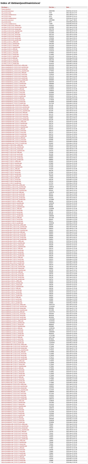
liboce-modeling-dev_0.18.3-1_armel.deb (12, 371)
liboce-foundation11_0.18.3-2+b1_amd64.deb (14, 399)
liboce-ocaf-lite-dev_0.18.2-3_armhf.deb (12, 259)
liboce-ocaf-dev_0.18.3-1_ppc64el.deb (12, 283)
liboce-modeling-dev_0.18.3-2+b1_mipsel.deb (14, 348)
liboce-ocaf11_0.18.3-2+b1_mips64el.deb (13, 150)
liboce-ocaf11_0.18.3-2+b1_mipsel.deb (12, 148)
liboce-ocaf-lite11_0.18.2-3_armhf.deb (12, 219)
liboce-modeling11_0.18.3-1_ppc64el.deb (13, 322)
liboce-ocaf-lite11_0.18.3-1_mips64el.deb (12, 206)
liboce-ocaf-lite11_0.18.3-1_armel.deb (12, 212)
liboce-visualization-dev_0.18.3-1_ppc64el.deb (14, 123)
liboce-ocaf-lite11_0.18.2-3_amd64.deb (12, 223)
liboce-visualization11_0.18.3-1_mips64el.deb (14, 87)
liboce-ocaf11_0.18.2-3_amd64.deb (11, 183)
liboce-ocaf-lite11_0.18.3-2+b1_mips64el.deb (14, 190)
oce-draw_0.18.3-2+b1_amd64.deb (11, 40)
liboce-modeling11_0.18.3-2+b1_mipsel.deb (13, 308)
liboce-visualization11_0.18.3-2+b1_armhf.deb (14, 74)
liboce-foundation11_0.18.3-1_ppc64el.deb (13, 402)
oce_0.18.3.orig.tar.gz (7, 11)
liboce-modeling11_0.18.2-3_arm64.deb (12, 341)
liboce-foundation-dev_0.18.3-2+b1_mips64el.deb (15, 429)
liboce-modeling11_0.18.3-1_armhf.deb (12, 330)
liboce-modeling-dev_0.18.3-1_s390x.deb (13, 360)
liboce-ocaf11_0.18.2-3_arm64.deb (11, 181)
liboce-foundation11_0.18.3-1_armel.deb (12, 411)
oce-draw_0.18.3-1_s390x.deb (9, 41)
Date (67, 7)
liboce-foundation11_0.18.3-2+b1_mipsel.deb (14, 388)
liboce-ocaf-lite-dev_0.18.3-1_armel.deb (12, 252)
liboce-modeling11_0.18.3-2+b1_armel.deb (13, 315)
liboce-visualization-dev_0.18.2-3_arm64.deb (13, 141)
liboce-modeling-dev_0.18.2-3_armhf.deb (12, 379)
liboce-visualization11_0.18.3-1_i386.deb (12, 89)
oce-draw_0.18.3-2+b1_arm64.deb (11, 38)
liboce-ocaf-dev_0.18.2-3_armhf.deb (11, 299)
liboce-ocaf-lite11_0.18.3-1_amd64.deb (12, 215)
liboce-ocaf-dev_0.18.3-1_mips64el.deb (12, 286)
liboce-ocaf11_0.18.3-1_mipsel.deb (11, 165)
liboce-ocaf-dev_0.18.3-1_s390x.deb (11, 281)
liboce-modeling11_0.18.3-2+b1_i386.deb (13, 312)
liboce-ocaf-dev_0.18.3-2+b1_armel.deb (12, 275)
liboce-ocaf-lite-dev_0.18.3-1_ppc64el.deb (13, 243)
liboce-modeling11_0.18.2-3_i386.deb (11, 337)
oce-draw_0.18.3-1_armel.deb (9, 52)
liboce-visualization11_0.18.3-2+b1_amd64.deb (14, 80)
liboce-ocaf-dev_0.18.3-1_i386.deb (11, 288)
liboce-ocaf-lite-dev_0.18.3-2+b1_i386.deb (13, 232)
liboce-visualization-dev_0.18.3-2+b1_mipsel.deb (15, 109)
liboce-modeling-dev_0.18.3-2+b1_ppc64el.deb (14, 346)
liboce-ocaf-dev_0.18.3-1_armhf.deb (11, 290)
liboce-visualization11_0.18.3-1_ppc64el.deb (13, 83)
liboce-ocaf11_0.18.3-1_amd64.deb (11, 176)
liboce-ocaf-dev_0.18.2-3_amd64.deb (11, 302)
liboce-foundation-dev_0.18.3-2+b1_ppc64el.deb (14, 426)
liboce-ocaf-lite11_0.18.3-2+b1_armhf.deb (13, 194)
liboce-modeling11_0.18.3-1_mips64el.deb (13, 326)
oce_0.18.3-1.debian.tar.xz (8, 18)
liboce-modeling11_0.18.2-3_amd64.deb (12, 342)
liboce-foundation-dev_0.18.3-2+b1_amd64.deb (14, 438)
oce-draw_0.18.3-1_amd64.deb (10, 56)
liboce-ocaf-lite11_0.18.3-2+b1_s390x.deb (13, 185)
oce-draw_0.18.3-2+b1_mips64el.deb (11, 31)
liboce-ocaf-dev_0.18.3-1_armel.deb (11, 292)
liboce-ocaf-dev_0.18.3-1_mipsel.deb (11, 284)
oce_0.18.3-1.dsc (6, 16)
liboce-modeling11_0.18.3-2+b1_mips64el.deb (14, 310)
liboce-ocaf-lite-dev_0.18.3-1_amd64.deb (12, 255)
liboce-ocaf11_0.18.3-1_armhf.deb (11, 170)
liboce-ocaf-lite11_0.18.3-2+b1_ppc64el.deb (13, 186)
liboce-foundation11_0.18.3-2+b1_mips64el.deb (14, 389)
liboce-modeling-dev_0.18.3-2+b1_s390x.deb (14, 344)
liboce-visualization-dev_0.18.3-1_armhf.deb (13, 130)
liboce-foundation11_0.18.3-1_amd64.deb (13, 415)
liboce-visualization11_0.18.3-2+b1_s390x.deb (14, 65)
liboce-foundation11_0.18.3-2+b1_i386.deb (13, 391)
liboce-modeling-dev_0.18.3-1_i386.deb (12, 368)
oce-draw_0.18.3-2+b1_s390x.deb (11, 25)
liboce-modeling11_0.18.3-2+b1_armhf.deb (13, 313)
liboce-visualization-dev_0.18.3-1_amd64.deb (14, 136)
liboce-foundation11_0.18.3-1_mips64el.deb (13, 406)
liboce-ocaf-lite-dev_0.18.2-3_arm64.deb (12, 261)
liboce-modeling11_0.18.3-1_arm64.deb (12, 333)
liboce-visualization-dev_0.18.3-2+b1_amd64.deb (15, 119)
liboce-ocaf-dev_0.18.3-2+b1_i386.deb (12, 272)
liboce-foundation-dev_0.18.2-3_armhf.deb (13, 458)
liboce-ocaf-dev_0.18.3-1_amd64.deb (11, 295)
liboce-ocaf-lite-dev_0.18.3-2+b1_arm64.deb (13, 237)
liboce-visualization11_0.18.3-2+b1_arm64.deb (14, 78)
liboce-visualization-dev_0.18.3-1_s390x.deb (13, 121)
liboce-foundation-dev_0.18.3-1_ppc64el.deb (13, 442)
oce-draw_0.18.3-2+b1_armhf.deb (10, 34)
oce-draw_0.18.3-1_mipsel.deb (10, 45)
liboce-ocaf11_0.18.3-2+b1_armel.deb (12, 156)
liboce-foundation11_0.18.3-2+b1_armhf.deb (13, 393)
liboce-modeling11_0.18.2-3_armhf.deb (12, 339)
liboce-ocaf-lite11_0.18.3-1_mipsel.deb (12, 205)
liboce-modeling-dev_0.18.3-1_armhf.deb (12, 370)
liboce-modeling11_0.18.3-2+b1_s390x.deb (13, 304)
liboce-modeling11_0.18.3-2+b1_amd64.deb (13, 319)
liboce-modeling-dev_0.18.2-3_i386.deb (12, 377)
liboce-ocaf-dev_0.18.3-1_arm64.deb (11, 293)
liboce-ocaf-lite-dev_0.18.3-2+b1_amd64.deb (13, 239)
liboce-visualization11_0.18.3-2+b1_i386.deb (13, 72)
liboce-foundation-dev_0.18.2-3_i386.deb (12, 457)
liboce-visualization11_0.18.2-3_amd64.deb (13, 103)
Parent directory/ (6, 9)
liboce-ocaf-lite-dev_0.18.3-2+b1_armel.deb (13, 235)
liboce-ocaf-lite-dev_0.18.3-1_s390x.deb (12, 241)
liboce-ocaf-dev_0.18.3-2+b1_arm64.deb (12, 277)
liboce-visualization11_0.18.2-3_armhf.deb (13, 99)
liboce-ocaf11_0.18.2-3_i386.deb (10, 177)
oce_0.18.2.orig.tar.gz (7, 20)
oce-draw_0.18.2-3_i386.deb (9, 58)
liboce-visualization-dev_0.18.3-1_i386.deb (13, 128)
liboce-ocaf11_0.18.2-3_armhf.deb (11, 179)
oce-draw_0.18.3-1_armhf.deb (9, 51)
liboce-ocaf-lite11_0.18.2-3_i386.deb (11, 217)
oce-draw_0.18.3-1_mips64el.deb (10, 47)
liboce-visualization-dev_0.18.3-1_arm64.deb (13, 134)
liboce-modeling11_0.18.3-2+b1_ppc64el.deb (14, 306)
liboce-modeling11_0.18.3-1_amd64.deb (12, 335)
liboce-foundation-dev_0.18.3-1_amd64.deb (13, 455)
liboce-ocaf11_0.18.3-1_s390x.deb (11, 161)
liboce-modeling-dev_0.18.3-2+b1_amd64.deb (14, 359)
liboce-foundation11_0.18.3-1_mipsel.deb (13, 404)
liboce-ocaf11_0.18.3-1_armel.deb (11, 172)
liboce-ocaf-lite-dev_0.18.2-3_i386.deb (12, 257)
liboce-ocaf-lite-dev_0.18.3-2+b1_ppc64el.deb (14, 226)
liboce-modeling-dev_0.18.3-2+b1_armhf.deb (13, 353)
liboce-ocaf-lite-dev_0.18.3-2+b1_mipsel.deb (13, 228)
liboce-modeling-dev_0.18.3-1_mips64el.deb (13, 366)
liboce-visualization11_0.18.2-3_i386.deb (12, 98)
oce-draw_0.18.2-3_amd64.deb (10, 63)
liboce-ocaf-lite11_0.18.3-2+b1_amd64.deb (13, 199)
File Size (51, 7)
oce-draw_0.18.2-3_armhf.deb (9, 60)
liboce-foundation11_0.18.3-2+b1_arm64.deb (14, 397)
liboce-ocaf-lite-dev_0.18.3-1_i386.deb (12, 248)
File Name (4, 7)
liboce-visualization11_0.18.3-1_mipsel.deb (13, 85)
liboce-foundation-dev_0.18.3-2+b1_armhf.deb (14, 433)
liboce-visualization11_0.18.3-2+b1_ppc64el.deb (14, 67)
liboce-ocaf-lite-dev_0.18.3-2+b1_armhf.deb (13, 234)
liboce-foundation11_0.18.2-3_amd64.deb (13, 422)
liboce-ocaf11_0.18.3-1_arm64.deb (11, 174)
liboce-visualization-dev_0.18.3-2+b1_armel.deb (14, 116)
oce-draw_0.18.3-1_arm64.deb (10, 54)
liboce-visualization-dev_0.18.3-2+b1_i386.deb (14, 112)
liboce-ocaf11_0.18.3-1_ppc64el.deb (11, 163)
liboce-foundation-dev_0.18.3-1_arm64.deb (13, 453)
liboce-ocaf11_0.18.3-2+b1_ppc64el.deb (12, 147)
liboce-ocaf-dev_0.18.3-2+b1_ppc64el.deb (13, 266)
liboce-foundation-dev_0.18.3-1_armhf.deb (13, 449)
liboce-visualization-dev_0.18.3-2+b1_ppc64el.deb (15, 107)
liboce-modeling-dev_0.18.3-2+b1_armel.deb (13, 355)
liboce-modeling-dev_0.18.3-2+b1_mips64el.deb (14, 350)
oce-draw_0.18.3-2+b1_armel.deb (10, 36)
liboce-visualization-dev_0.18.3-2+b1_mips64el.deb (15, 110)
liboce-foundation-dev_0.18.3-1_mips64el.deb (14, 446)
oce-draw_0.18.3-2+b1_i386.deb (10, 32)
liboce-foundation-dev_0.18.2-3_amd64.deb (13, 462)
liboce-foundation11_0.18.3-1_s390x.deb (12, 400)
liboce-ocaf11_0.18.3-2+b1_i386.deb (11, 152)
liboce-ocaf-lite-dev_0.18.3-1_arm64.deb (12, 254)
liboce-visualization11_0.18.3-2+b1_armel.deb (14, 76)
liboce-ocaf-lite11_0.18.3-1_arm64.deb (12, 214)
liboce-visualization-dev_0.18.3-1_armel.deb (13, 132)
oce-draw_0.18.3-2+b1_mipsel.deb (11, 29)
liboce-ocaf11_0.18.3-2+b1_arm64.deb (12, 157)
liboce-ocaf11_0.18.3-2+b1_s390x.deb (12, 145)
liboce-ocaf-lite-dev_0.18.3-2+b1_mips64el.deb (14, 230)
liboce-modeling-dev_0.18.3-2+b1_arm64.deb (14, 357)
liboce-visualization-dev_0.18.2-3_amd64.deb (14, 143)
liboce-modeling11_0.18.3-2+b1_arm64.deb (13, 317)
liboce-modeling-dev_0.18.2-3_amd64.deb (13, 382)
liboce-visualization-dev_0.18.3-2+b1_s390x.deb (14, 105)
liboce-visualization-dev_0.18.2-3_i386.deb (13, 138)
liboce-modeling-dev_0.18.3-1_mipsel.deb (13, 364)
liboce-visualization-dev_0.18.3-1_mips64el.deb (14, 127)
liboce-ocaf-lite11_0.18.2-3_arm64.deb (12, 221)
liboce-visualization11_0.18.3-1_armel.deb (13, 92)
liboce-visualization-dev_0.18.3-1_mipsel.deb (13, 125)
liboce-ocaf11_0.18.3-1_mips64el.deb (11, 167)
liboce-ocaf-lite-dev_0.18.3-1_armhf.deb (12, 250)
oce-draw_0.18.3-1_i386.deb (9, 49)
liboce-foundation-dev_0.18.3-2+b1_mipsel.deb (14, 428)
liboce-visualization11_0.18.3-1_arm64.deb (13, 94)
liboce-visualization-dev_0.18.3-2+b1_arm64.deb (15, 118)
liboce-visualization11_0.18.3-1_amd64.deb (13, 96)
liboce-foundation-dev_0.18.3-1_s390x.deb (13, 440)
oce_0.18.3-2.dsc (6, 12)
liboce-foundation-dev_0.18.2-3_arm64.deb (13, 460)
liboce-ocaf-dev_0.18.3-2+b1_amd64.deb (12, 279)
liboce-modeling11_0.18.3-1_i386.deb (11, 328)
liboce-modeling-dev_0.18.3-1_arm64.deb (13, 373)
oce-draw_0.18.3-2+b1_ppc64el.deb (11, 27)
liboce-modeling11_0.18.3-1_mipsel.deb (12, 324)
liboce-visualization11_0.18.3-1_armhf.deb (13, 90)
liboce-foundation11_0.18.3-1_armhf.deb (12, 409)
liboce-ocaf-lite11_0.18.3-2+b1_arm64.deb (13, 197)
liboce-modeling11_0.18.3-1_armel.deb (12, 331)
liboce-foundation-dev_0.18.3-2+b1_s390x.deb (14, 424)
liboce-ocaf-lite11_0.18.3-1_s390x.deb (12, 201)
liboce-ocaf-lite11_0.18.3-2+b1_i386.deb (12, 192)
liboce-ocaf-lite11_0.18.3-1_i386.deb (11, 208)
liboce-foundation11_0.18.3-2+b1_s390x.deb (13, 384)
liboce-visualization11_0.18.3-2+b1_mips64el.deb (15, 70)
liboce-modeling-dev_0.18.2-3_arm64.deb (13, 380)
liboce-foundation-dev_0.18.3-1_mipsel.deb (13, 444)
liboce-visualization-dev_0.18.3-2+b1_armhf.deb (14, 114)
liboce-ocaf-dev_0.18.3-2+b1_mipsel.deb (12, 268)
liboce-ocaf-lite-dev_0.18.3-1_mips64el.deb (13, 246)
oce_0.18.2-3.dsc (6, 22)
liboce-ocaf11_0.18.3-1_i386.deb (10, 168)
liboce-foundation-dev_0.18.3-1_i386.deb (12, 447)
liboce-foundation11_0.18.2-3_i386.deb (12, 417)
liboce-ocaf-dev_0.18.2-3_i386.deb (11, 297)
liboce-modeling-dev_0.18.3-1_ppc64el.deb (13, 362)
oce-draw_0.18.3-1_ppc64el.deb (10, 43)
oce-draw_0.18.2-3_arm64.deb (10, 61)
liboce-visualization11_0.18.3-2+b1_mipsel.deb (14, 69)
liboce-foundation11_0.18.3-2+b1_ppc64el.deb (14, 386)
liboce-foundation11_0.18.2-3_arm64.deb (12, 420)
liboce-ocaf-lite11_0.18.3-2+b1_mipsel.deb (13, 188)
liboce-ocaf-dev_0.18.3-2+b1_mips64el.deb (13, 270)
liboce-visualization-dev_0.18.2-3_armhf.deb (13, 139)
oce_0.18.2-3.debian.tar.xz (8, 23)
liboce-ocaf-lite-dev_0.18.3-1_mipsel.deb (12, 244)
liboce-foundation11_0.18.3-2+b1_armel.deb (13, 395)
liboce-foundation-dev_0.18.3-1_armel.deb (13, 451)
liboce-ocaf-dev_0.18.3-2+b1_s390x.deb (12, 264)
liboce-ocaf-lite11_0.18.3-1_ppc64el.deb (12, 203)
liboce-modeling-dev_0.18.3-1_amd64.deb (13, 375)
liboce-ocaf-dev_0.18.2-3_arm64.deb (11, 301)
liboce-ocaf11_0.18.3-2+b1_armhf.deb (12, 154)
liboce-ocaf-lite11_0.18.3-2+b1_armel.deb (13, 196)
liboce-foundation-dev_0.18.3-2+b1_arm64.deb (14, 437)
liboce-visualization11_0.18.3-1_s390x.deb (13, 81)
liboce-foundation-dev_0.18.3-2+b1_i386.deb (13, 431)
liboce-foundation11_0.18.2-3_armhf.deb (12, 418)
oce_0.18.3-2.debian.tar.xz (8, 14)
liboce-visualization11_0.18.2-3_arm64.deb (13, 101)
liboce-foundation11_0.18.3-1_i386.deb (12, 408)
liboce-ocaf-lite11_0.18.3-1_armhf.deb (12, 210)
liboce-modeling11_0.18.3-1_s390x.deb (12, 321)
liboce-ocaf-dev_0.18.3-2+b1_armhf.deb (12, 273)
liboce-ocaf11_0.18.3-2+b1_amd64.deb (12, 159)
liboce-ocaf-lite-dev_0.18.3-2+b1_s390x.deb (13, 225)
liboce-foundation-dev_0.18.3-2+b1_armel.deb (14, 435)
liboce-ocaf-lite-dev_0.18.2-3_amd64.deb (12, 263)
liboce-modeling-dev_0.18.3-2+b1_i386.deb (13, 351)
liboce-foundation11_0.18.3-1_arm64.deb (12, 413)
